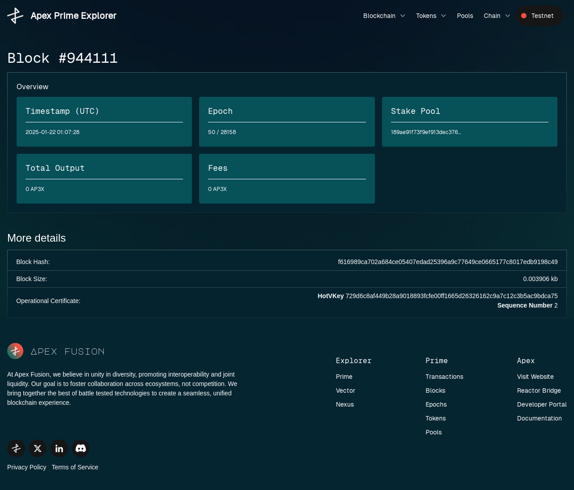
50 (211, 132)
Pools (465, 15)
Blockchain (385, 15)
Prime (344, 376)
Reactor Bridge (539, 390)
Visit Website (535, 376)
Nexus (345, 404)
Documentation (539, 418)
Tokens (432, 15)
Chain (498, 15)
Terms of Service (75, 467)
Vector (345, 390)
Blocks (435, 390)
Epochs (436, 404)
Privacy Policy (26, 467)
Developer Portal (542, 404)
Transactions (444, 376)
